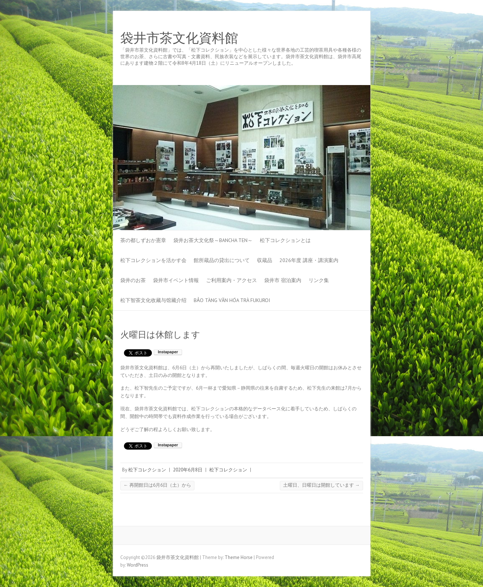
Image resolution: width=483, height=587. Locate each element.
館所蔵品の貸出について (222, 260)
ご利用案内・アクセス (231, 280)
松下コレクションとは (285, 240)
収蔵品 (264, 260)
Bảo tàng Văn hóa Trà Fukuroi (232, 300)
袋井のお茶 (133, 280)
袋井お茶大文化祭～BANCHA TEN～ (213, 240)
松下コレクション (147, 470)
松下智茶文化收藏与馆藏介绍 (153, 300)
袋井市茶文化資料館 (179, 38)
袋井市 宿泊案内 (282, 280)
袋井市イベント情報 (176, 280)
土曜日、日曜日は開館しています (321, 485)
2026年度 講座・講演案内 (308, 260)
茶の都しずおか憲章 (143, 240)
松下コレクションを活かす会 (153, 260)
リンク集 (319, 280)
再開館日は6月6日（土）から (157, 485)
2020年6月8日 (187, 470)
